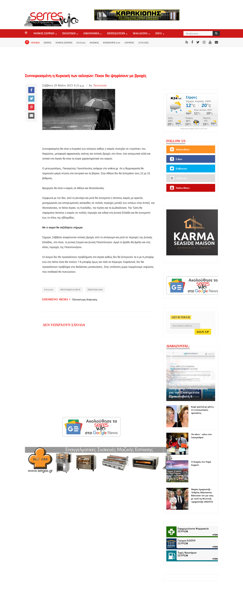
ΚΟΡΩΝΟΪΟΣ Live (111, 42)
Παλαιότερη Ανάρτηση (84, 299)
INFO (158, 33)
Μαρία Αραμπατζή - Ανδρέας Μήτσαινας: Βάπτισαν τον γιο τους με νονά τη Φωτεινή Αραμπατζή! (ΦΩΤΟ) (202, 495)
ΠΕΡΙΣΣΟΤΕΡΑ (116, 33)
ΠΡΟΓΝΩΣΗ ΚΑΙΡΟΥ (70, 289)
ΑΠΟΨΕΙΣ (129, 42)
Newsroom (100, 85)
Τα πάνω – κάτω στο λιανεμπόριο (201, 436)
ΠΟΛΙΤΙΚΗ (69, 33)
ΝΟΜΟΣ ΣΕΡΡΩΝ (44, 33)
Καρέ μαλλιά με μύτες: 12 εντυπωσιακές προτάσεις (202, 409)
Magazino (140, 33)
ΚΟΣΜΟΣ (94, 42)
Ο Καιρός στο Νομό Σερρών (201, 463)
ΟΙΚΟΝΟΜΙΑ (91, 33)
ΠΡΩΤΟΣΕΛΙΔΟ (95, 289)
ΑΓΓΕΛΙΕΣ (143, 42)
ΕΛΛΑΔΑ (81, 42)
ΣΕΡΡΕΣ (47, 42)
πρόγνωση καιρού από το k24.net (193, 129)
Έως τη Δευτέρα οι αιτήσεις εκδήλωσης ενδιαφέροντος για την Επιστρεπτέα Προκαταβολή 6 (189, 390)
